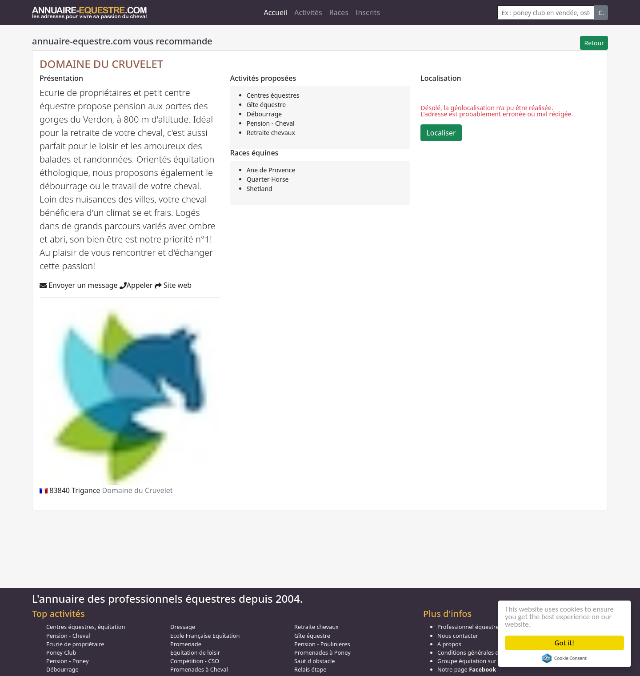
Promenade (185, 644)
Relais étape (310, 669)
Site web (173, 285)
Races (338, 12)
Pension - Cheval (271, 123)
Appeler (136, 285)
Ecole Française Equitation (205, 636)
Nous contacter (457, 636)
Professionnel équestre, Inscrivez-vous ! (490, 627)
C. (601, 12)
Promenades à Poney (322, 652)
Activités (308, 12)
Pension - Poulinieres (322, 644)
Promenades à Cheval (199, 669)
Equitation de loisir (195, 652)
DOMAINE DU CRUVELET (101, 63)
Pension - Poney (67, 661)
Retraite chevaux (271, 132)
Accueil (275, 12)
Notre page (466, 669)
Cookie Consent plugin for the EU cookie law (564, 658)
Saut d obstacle (314, 661)
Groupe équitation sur (480, 661)
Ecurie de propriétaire (75, 644)
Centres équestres (273, 95)
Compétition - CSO (194, 661)
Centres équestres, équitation (85, 627)
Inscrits (368, 12)
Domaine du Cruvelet (137, 490)
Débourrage (264, 114)
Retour (594, 43)
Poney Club (61, 652)
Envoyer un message (78, 285)
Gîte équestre (266, 104)
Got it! (564, 643)
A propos (449, 644)
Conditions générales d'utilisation (481, 652)
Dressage (182, 627)
